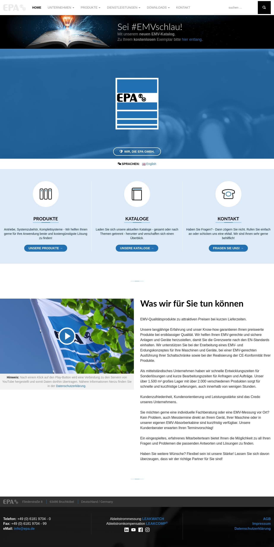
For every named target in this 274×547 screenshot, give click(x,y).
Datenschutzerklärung (70, 386)
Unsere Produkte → (46, 248)
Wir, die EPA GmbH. (137, 151)
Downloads (158, 7)
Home (36, 7)
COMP (157, 523)
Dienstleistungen (123, 7)
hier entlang (191, 39)
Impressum (261, 523)
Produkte (91, 7)
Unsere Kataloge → (137, 248)
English (149, 164)
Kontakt (183, 7)
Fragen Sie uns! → (228, 248)
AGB (267, 519)
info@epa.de (24, 528)
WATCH (153, 519)
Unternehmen (61, 7)
